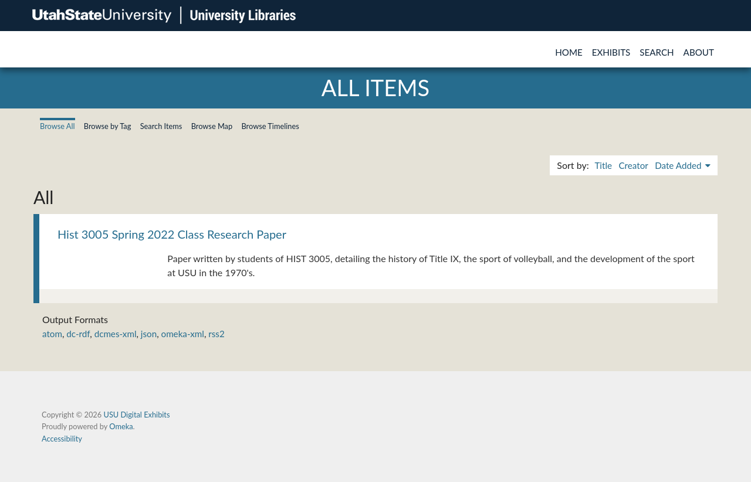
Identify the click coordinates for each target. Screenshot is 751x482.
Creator (633, 165)
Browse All (57, 126)
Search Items (161, 126)
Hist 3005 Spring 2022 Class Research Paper (171, 234)
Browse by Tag (107, 126)
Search (657, 52)
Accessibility (62, 438)
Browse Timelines (270, 126)
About (699, 52)
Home (569, 52)
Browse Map (212, 126)
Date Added (679, 165)
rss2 (216, 333)
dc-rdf (78, 333)
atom (52, 333)
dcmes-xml (115, 333)
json (149, 333)
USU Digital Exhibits (136, 414)
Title (603, 165)
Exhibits (611, 52)
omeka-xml (182, 333)
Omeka (121, 426)
